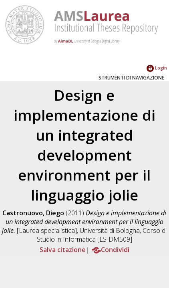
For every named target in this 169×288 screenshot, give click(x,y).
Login (157, 68)
